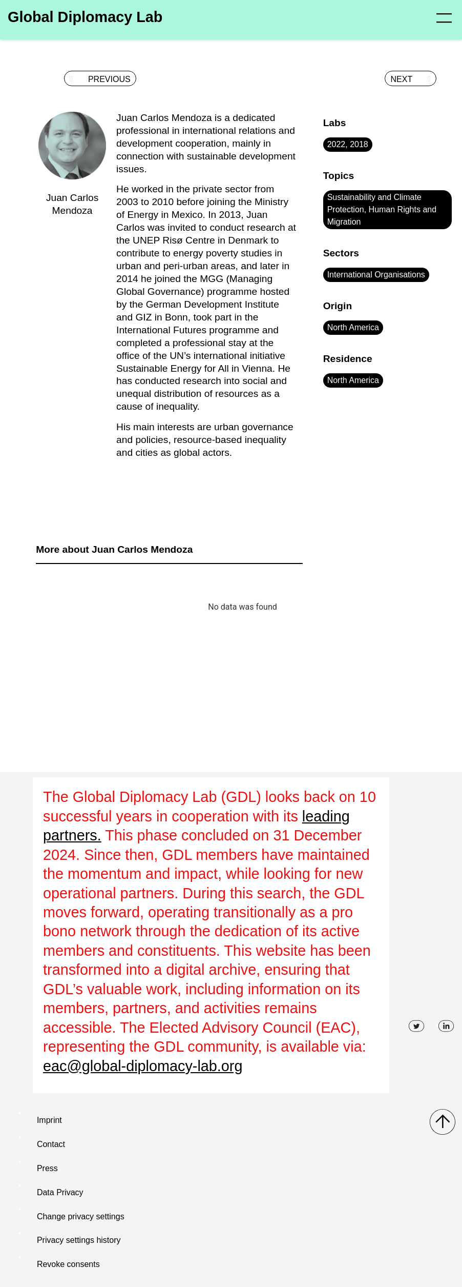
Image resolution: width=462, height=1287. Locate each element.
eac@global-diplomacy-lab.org (142, 1066)
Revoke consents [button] (68, 1264)
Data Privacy (60, 1192)
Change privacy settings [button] (80, 1216)
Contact (51, 1144)
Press (47, 1168)
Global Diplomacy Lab (85, 17)
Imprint (49, 1120)
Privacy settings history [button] (79, 1240)
